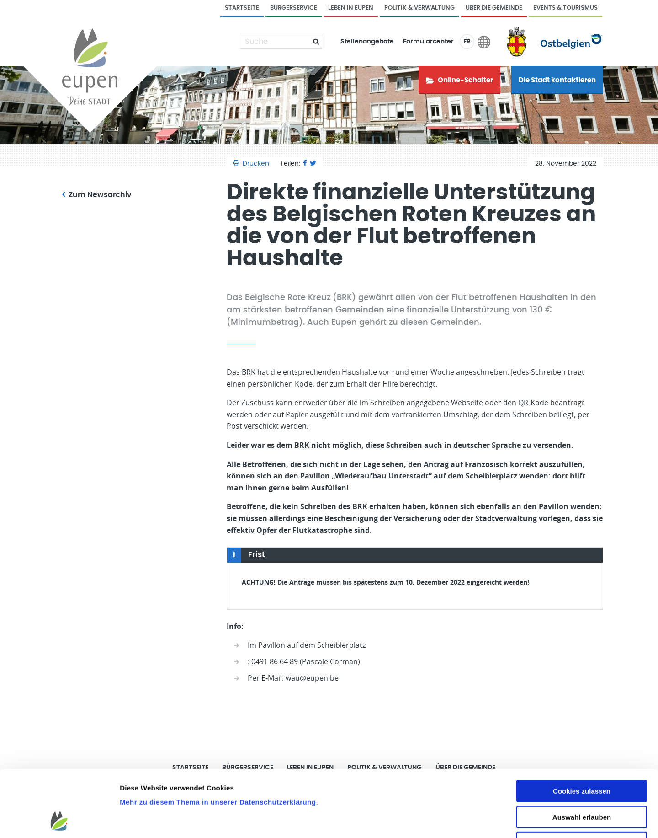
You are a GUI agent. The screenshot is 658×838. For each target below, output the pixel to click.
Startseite (242, 8)
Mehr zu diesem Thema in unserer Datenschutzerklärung (218, 739)
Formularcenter (428, 41)
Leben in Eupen (350, 8)
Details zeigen (486, 820)
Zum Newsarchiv (97, 195)
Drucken (252, 164)
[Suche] (275, 41)
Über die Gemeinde (494, 8)
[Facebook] (305, 164)
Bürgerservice (293, 8)
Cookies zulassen (581, 728)
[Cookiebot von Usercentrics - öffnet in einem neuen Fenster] (59, 820)
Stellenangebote (367, 41)
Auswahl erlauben (581, 754)
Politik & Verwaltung (419, 8)
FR (467, 41)
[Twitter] (313, 164)
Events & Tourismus (565, 8)
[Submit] (312, 41)
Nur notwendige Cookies (581, 780)
